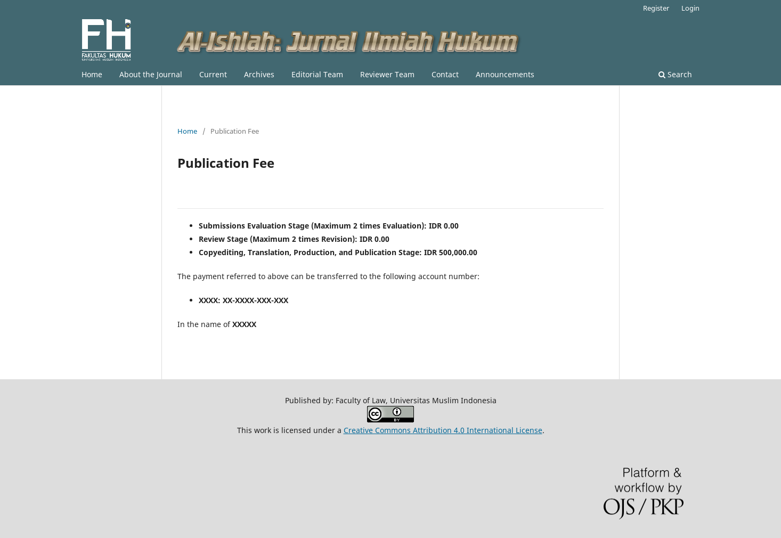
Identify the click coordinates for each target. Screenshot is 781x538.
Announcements (505, 74)
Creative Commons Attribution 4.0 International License (443, 430)
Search (675, 74)
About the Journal (150, 74)
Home (92, 74)
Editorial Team (317, 74)
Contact (445, 74)
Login (690, 8)
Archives (259, 74)
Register (656, 8)
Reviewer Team (387, 74)
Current (213, 74)
